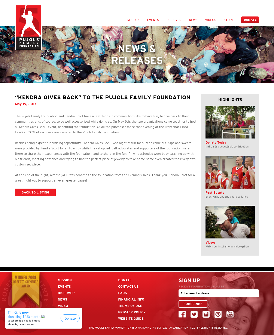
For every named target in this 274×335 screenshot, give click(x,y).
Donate (250, 19)
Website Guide (131, 318)
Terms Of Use (130, 306)
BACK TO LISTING (35, 192)
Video (63, 306)
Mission (133, 20)
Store (229, 20)
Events (153, 20)
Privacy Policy (132, 312)
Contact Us (128, 286)
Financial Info (131, 299)
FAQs (122, 293)
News (193, 20)
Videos (210, 20)
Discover (174, 20)
